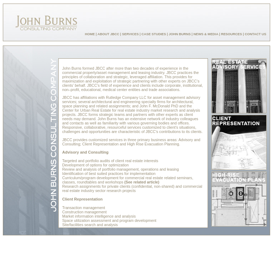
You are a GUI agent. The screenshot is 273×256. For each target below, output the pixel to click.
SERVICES (130, 34)
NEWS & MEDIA (205, 34)
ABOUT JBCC (108, 34)
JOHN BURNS (180, 34)
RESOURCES (231, 34)
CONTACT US (255, 34)
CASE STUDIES (153, 34)
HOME (90, 34)
